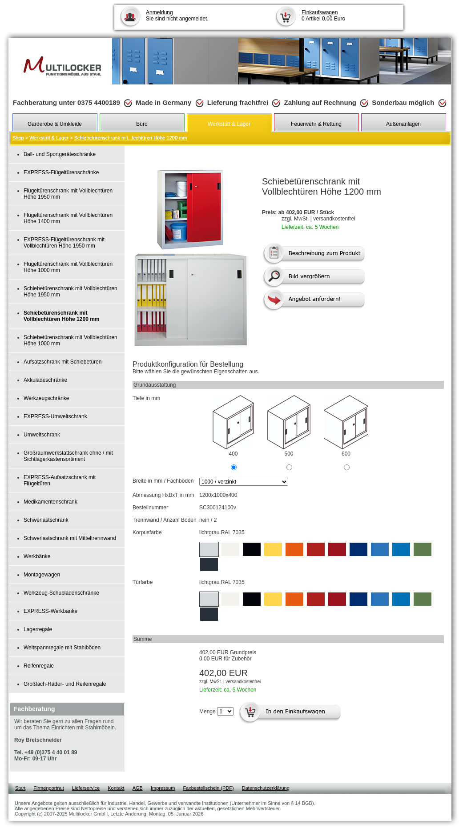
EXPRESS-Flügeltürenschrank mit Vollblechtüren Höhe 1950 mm (64, 242)
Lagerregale (38, 629)
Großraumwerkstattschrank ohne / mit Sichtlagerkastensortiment (68, 456)
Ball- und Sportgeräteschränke (60, 154)
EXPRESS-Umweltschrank (55, 416)
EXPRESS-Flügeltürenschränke (61, 172)
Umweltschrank (42, 435)
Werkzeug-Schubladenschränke (61, 593)
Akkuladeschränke (45, 380)
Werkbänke (37, 556)
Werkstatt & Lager (48, 137)
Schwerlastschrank (46, 520)
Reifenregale (39, 666)
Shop (18, 137)
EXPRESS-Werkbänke (50, 611)
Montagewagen (42, 575)
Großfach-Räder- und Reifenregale (65, 684)
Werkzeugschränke (46, 398)
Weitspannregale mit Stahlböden (62, 647)
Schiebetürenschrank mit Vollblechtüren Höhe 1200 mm (62, 316)
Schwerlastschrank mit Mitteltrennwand (70, 538)
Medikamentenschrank (50, 502)
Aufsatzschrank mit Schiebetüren (62, 362)
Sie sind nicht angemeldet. (177, 15)
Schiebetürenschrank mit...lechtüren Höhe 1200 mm (130, 137)
